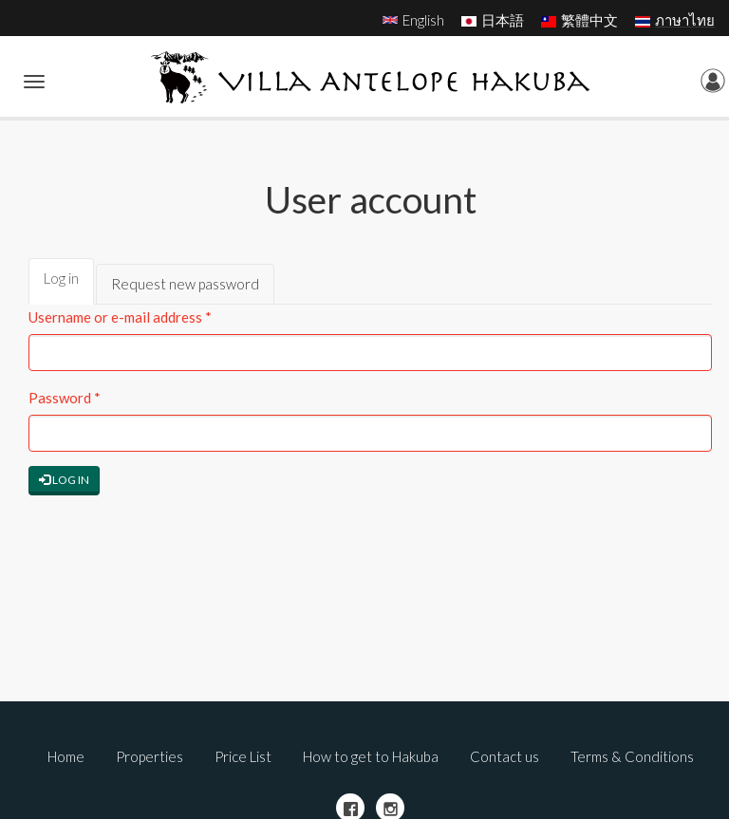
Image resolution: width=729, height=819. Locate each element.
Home (65, 756)
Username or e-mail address (120, 317)
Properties (149, 756)
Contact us (504, 756)
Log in (69, 287)
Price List (243, 756)
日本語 (502, 19)
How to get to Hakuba (371, 756)
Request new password (185, 283)
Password (64, 397)
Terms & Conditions (632, 756)
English (423, 19)
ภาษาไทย (685, 19)
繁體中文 (589, 19)
